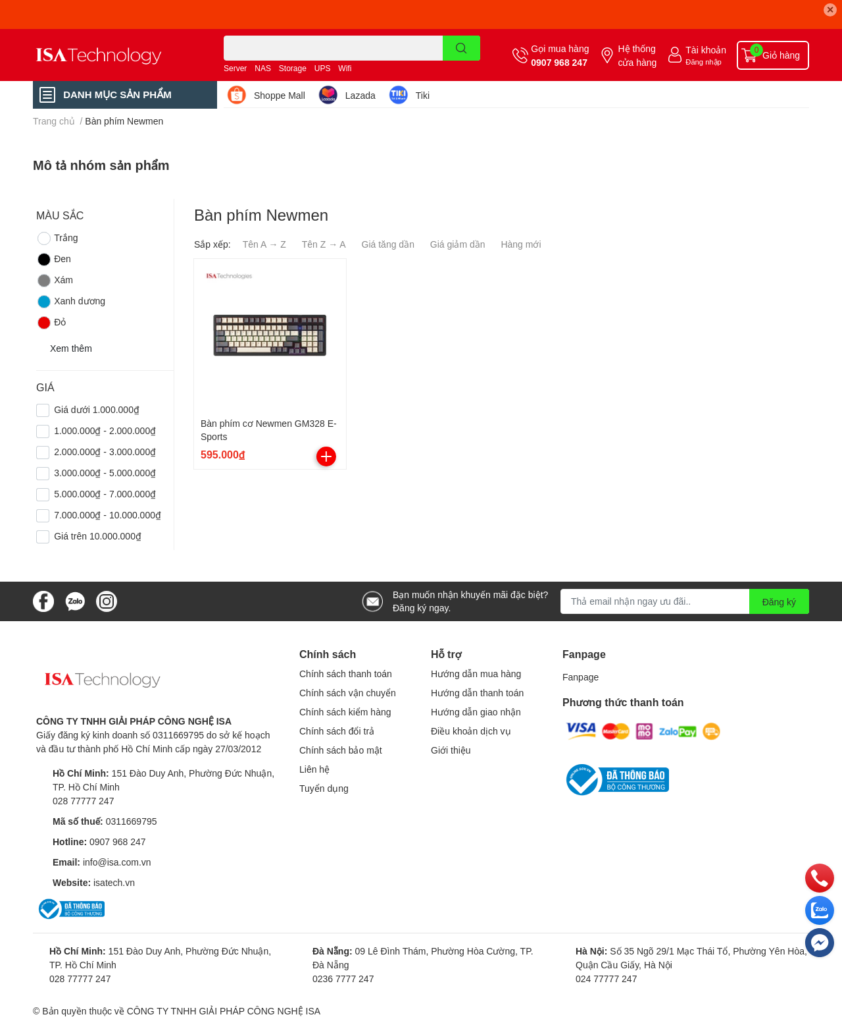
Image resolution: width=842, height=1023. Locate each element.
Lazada (360, 95)
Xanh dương (70, 302)
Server (235, 68)
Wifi (344, 68)
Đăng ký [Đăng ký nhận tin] (779, 601)
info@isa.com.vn (117, 862)
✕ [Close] (830, 9)
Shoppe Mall (279, 95)
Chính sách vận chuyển (347, 692)
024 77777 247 (606, 978)
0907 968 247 (559, 62)
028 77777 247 (83, 800)
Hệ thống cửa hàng (637, 55)
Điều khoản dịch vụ (471, 730)
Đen (53, 259)
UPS (322, 68)
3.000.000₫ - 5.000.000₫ (105, 472)
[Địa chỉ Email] (684, 601)
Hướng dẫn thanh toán (477, 692)
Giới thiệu (451, 750)
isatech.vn (114, 882)
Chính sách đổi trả (336, 730)
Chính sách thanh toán (345, 673)
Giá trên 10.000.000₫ (97, 535)
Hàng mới (521, 244)
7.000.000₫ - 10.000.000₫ (107, 514)
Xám (54, 281)
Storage (293, 68)
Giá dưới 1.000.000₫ (96, 409)
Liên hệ (314, 769)
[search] (461, 48)
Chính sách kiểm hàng (345, 711)
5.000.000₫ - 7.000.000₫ (105, 493)
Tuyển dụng (324, 788)
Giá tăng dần (388, 244)
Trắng (57, 238)
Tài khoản (705, 49)
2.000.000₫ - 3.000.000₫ (105, 451)
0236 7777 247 (343, 978)
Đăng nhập (703, 61)
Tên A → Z (264, 244)
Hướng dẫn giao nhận (476, 711)
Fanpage (580, 676)
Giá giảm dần (457, 244)
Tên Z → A (324, 244)
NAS (263, 68)
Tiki (423, 95)
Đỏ (51, 323)
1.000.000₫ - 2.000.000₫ (105, 430)
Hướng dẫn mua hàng (476, 673)
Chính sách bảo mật (340, 750)
